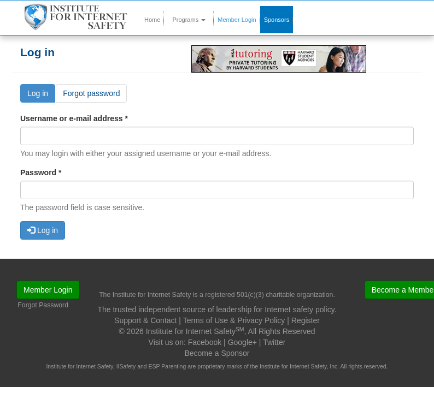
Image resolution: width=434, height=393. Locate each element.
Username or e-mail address (74, 118)
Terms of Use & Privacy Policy (234, 320)
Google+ (242, 342)
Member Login (237, 19)
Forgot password (91, 93)
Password (40, 172)
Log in (41, 95)
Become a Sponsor (216, 353)
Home (152, 19)
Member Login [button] (48, 289)
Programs (189, 19)
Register (305, 320)
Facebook (204, 342)
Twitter (274, 342)
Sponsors (277, 19)
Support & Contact (145, 320)
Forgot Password (42, 305)
